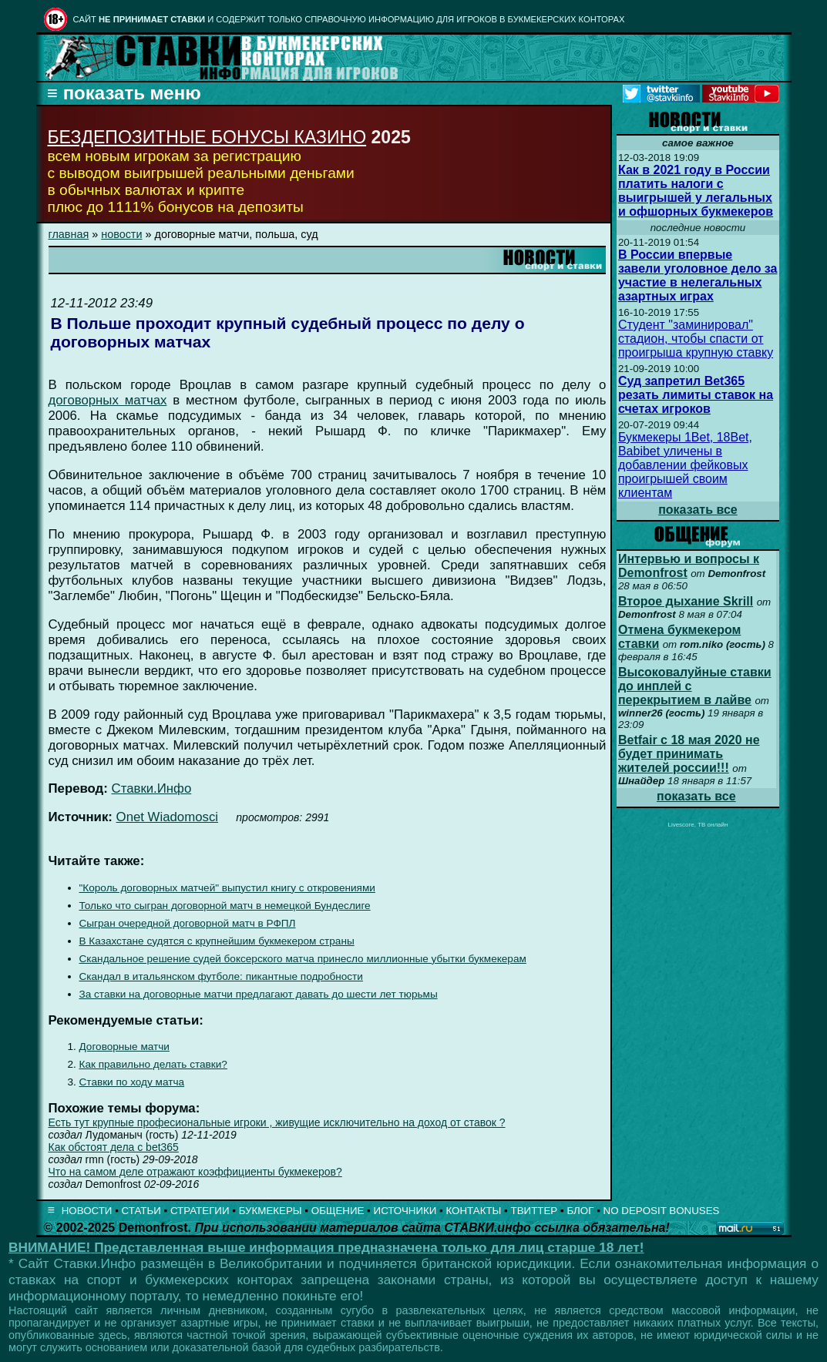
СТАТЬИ (141, 1210)
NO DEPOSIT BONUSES (661, 1210)
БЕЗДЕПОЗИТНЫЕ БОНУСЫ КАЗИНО (207, 137)
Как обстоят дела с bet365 (114, 1147)
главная (69, 234)
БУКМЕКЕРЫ (270, 1210)
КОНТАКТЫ (474, 1210)
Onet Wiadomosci (167, 817)
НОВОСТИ (87, 1210)
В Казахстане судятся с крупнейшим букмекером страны (217, 941)
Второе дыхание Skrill (685, 601)
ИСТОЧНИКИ (405, 1210)
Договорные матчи (124, 1046)
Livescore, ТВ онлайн (697, 824)
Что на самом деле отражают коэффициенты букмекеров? (195, 1172)
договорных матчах (108, 400)
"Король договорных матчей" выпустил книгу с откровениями (227, 888)
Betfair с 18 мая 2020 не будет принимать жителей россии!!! (689, 753)
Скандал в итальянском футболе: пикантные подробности (221, 976)
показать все (698, 509)
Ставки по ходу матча (132, 1082)
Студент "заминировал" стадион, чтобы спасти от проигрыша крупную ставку (695, 338)
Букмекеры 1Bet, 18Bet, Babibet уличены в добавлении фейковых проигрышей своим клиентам (685, 465)
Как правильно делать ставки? (153, 1064)
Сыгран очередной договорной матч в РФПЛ (187, 923)
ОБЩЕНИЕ (338, 1210)
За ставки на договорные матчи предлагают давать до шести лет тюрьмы (258, 994)
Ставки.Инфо (152, 788)
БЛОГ (579, 1210)
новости (121, 234)
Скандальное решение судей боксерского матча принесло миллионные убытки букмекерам (302, 958)
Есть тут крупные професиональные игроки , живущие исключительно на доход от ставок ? (277, 1122)
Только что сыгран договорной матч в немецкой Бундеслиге (225, 905)
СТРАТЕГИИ (200, 1210)
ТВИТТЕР (534, 1210)
